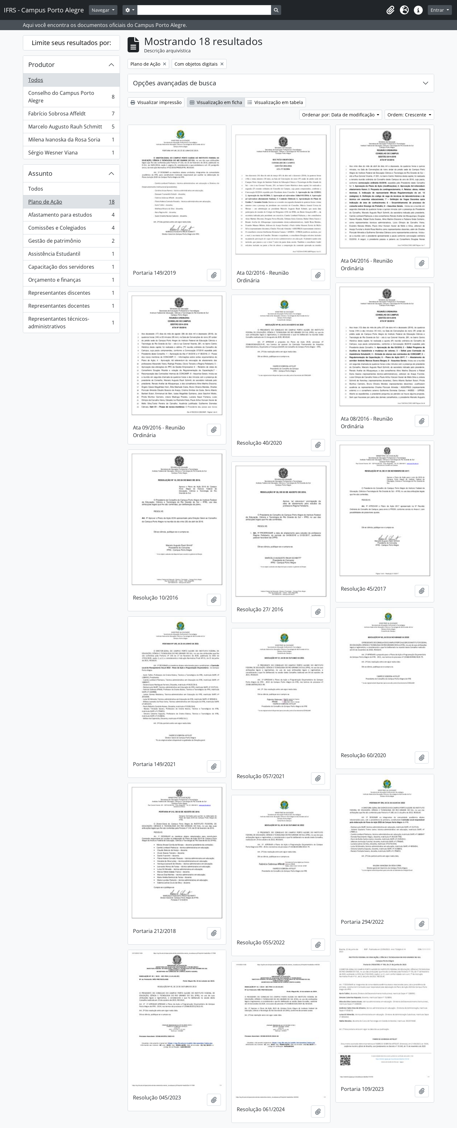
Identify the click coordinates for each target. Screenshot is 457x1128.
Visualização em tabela (275, 102)
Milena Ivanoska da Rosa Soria (71, 141)
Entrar (438, 10)
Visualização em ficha (216, 102)
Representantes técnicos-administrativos (71, 322)
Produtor (41, 64)
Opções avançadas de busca (174, 83)
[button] (390, 10)
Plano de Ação (71, 203)
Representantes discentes (71, 294)
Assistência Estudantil (71, 255)
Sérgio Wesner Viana (71, 154)
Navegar (101, 10)
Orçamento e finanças (71, 281)
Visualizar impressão (156, 102)
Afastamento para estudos (71, 216)
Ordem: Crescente (407, 115)
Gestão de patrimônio (71, 242)
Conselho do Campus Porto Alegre (71, 96)
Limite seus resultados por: (71, 42)
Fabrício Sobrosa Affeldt (71, 115)
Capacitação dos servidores (71, 268)
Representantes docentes (71, 307)
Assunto (40, 173)
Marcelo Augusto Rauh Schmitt (71, 128)
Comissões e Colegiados (71, 229)
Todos (35, 79)
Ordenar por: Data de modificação (339, 115)
